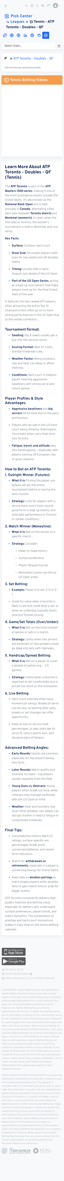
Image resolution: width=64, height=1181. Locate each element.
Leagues (17, 22)
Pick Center (18, 16)
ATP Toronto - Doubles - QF (33, 59)
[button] (55, 5)
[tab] (4, 35)
